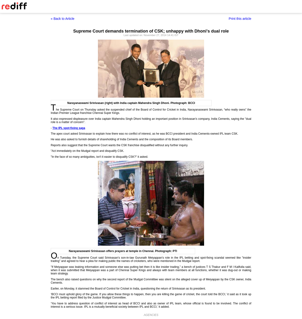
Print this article (240, 19)
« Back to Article (62, 19)
